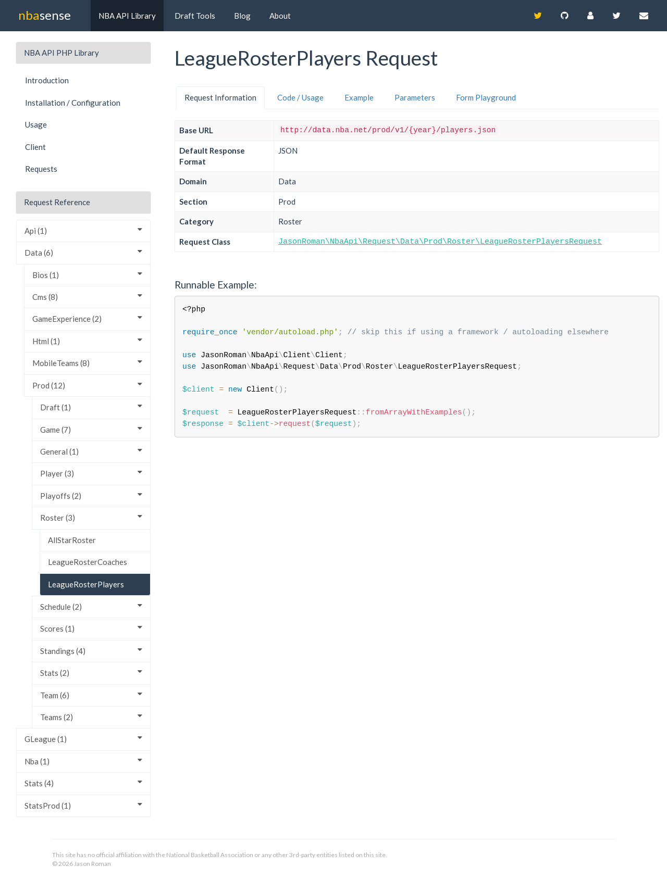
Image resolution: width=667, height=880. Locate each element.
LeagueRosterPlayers (86, 584)
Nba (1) (83, 761)
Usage (36, 124)
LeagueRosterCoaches (87, 562)
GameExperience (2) (87, 318)
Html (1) (87, 341)
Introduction (47, 80)
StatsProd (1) (83, 805)
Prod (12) (87, 385)
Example (359, 97)
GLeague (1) (83, 739)
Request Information (220, 97)
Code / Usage (300, 97)
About (280, 15)
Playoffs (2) (91, 495)
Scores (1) (91, 628)
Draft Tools (195, 15)
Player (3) (91, 473)
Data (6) (83, 252)
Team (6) (91, 695)
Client (35, 147)
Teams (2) (91, 717)
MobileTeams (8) (87, 363)
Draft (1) (91, 407)
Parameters (414, 97)
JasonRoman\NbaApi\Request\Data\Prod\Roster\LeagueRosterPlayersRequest (440, 241)
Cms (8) (87, 296)
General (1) (91, 451)
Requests (41, 168)
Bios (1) (87, 275)
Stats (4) (83, 783)
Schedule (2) (91, 606)
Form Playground (486, 97)
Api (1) (83, 230)
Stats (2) (91, 672)
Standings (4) (91, 651)
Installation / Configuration (72, 102)
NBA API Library (127, 15)
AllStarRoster (72, 540)
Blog (242, 15)
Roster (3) (91, 517)
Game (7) (91, 429)
